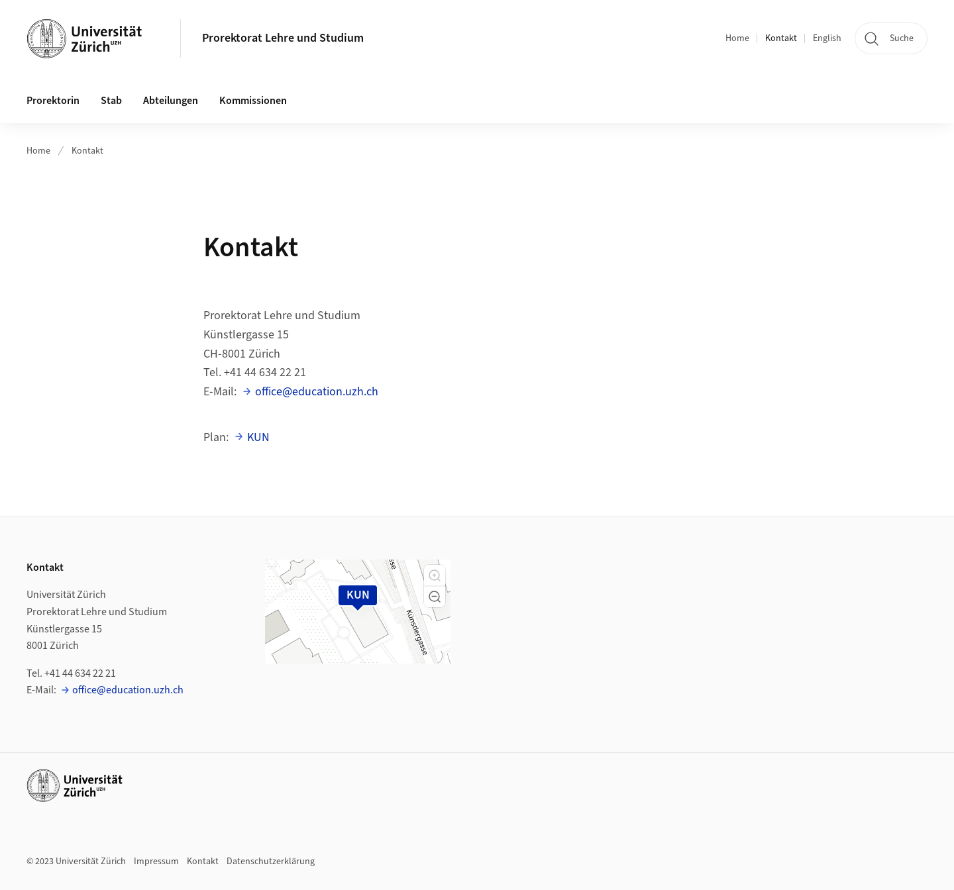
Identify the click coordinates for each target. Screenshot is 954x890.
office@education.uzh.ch (316, 391)
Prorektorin (53, 100)
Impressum (156, 861)
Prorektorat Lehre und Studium (283, 38)
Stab (111, 100)
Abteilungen (170, 100)
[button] (434, 575)
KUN (258, 437)
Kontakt (781, 38)
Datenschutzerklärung (271, 861)
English (827, 38)
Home (737, 38)
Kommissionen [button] (253, 100)
